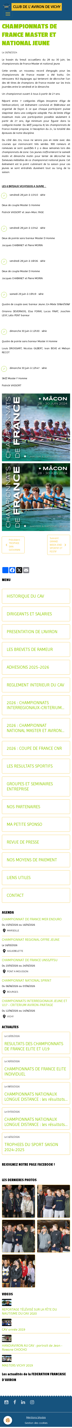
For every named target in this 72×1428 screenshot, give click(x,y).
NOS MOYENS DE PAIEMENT (32, 859)
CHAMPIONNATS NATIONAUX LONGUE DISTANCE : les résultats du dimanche (34, 1097)
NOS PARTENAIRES (23, 806)
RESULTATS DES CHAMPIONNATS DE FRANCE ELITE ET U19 (33, 1046)
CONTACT (15, 895)
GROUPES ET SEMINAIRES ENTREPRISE (30, 786)
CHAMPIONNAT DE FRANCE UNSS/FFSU (29, 960)
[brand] (32, 7)
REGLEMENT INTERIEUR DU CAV (35, 684)
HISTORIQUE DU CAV (25, 596)
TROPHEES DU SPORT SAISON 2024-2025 (31, 1147)
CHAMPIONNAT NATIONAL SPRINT (26, 980)
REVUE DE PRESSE (23, 842)
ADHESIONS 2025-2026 (28, 667)
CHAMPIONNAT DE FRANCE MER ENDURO (32, 919)
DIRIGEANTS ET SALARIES (29, 613)
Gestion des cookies (36, 1422)
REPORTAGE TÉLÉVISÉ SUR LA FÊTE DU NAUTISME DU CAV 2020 (29, 1311)
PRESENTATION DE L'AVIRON (32, 631)
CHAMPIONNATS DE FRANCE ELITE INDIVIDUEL (35, 1071)
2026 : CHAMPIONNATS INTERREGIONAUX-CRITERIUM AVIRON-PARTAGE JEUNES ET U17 (34, 705)
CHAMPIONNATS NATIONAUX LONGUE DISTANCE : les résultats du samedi (34, 1122)
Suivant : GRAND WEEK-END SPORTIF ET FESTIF (59, 545)
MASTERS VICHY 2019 (17, 1365)
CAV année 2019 (13, 1329)
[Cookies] (7, 1420)
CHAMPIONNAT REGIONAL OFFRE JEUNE (31, 939)
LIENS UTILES (19, 877)
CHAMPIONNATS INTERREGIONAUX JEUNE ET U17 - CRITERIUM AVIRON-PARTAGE (34, 1003)
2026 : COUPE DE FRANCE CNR (34, 748)
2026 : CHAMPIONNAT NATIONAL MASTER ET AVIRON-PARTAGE (35, 728)
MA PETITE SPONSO (24, 824)
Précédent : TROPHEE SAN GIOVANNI (13, 544)
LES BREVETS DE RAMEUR (30, 649)
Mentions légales (36, 1417)
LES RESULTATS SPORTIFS (30, 766)
